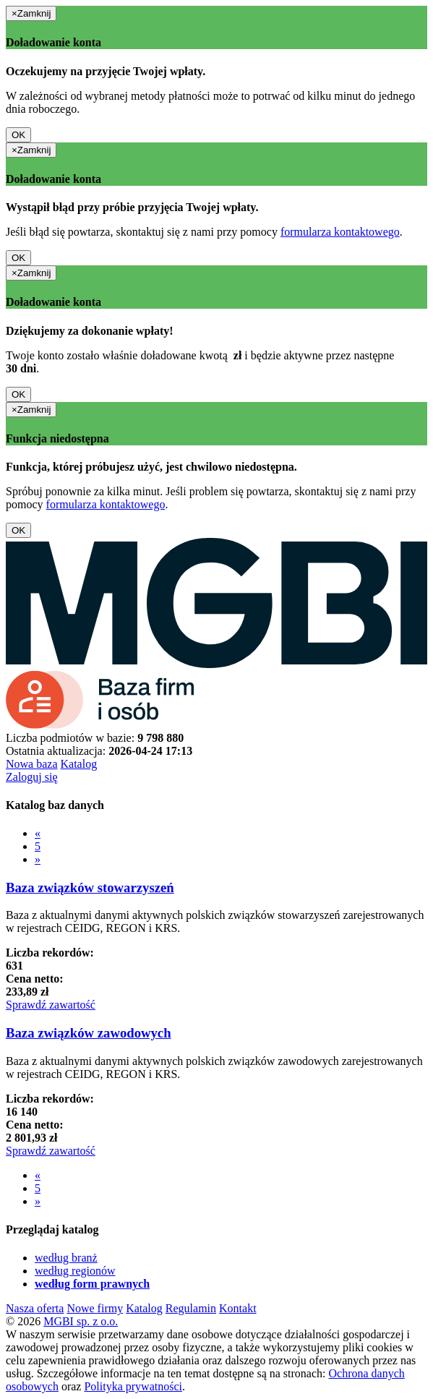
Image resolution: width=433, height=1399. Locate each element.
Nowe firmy (95, 1308)
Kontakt (238, 1308)
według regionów (75, 1271)
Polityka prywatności (133, 1386)
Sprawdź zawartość (50, 1004)
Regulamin (191, 1308)
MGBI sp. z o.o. (80, 1321)
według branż (66, 1258)
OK (18, 134)
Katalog (79, 764)
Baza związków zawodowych (88, 1032)
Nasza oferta (35, 1308)
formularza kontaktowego (340, 232)
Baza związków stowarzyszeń (90, 887)
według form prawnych (92, 1284)
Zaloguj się (32, 777)
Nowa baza (32, 764)
